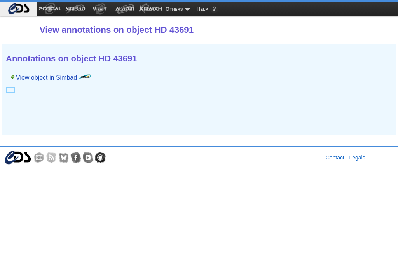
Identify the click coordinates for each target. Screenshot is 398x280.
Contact (335, 157)
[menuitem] (18, 9)
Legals (357, 157)
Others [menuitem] (174, 9)
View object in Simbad (53, 77)
